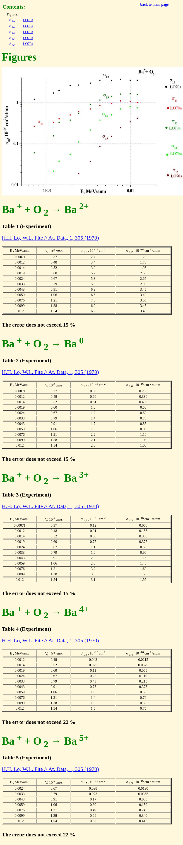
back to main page (154, 4)
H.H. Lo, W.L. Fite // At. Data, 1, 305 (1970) (50, 238)
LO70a (28, 20)
